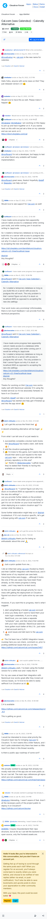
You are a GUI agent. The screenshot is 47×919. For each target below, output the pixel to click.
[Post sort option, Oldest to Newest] (4, 39)
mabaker (7, 96)
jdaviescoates (9, 54)
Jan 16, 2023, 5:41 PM (23, 797)
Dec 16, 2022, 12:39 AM (30, 701)
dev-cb (6, 535)
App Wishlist (25, 29)
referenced (21, 553)
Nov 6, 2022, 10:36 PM (24, 275)
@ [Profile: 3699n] (5, 829)
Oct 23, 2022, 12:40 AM (27, 216)
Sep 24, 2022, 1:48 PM (30, 177)
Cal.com (31, 204)
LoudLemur (9, 50)
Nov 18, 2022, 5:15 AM (31, 485)
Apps (28, 4)
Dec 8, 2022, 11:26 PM (30, 561)
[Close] (43, 853)
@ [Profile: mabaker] (6, 123)
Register (7, 901)
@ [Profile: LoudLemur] (7, 57)
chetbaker (8, 77)
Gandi (16, 66)
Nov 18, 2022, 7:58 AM (24, 535)
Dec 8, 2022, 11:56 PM (29, 664)
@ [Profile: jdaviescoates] (24, 463)
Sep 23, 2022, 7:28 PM (27, 151)
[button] (3, 916)
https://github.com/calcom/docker (16, 808)
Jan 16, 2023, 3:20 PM (30, 765)
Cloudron (8, 66)
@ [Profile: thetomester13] (19, 50)
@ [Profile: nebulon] (5, 800)
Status (35, 4)
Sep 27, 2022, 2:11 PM (23, 200)
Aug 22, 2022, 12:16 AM (30, 54)
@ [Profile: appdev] (8, 183)
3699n (6, 200)
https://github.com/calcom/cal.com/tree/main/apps (23, 780)
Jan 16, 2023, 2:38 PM (24, 734)
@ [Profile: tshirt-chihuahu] (8, 538)
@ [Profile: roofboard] (6, 154)
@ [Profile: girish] (4, 256)
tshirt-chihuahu (9, 421)
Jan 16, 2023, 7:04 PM (30, 825)
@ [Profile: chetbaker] (16, 123)
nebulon (7, 765)
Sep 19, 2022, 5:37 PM (27, 77)
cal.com (20, 57)
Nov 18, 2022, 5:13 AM (31, 421)
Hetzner (22, 66)
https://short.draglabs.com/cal (14, 134)
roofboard (7, 119)
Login (15, 901)
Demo (42, 4)
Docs (36, 7)
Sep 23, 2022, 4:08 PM (27, 119)
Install (42, 7)
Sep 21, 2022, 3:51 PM (25, 96)
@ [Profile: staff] (41, 180)
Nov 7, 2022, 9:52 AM (29, 330)
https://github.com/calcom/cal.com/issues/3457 (22, 647)
